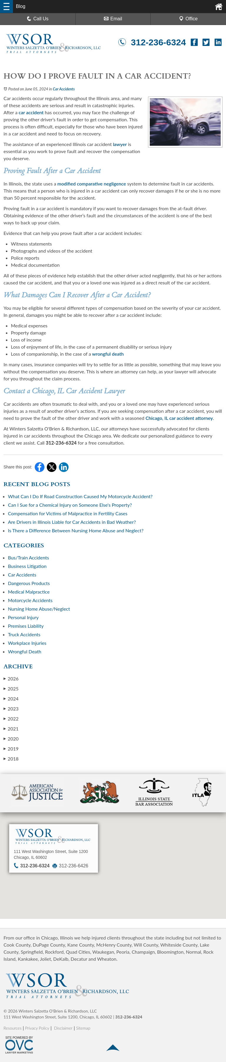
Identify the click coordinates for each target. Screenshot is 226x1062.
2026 (11, 678)
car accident (30, 112)
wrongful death (107, 354)
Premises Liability (26, 626)
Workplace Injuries (27, 643)
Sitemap (83, 1027)
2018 (11, 758)
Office (188, 18)
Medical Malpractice (29, 591)
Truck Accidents (24, 634)
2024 (11, 698)
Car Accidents (64, 89)
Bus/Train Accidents (28, 557)
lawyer (119, 144)
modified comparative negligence (91, 183)
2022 (11, 718)
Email (113, 18)
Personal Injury (23, 617)
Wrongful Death (24, 651)
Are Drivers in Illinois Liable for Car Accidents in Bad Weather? (72, 522)
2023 (11, 708)
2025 (11, 688)
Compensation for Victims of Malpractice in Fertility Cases (67, 513)
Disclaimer (63, 1027)
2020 (11, 738)
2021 (11, 728)
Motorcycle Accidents (30, 600)
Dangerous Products (29, 583)
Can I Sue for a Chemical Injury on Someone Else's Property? (70, 505)
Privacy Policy (37, 1027)
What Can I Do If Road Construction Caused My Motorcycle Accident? (80, 496)
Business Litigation (27, 566)
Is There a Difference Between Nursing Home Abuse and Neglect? (76, 530)
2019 (11, 748)
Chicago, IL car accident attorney (178, 418)
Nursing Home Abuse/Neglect (39, 609)
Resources (12, 1027)
